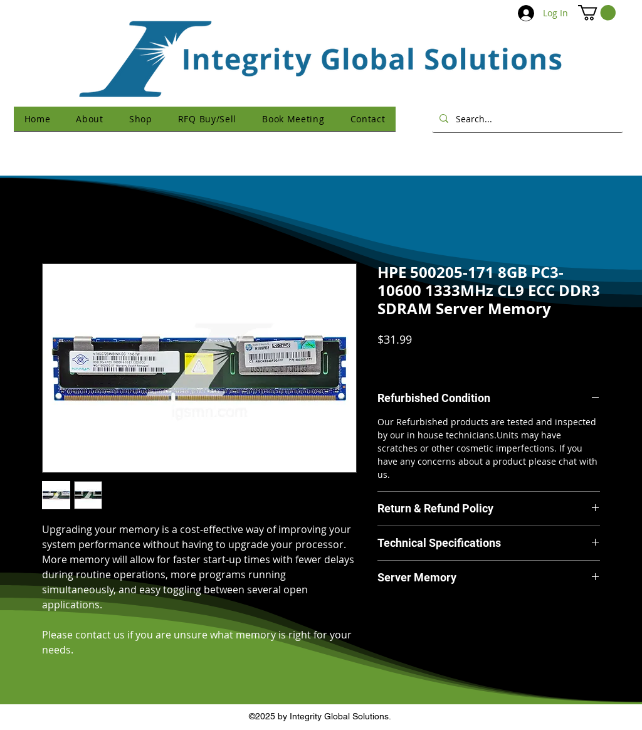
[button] (597, 12)
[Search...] (526, 118)
